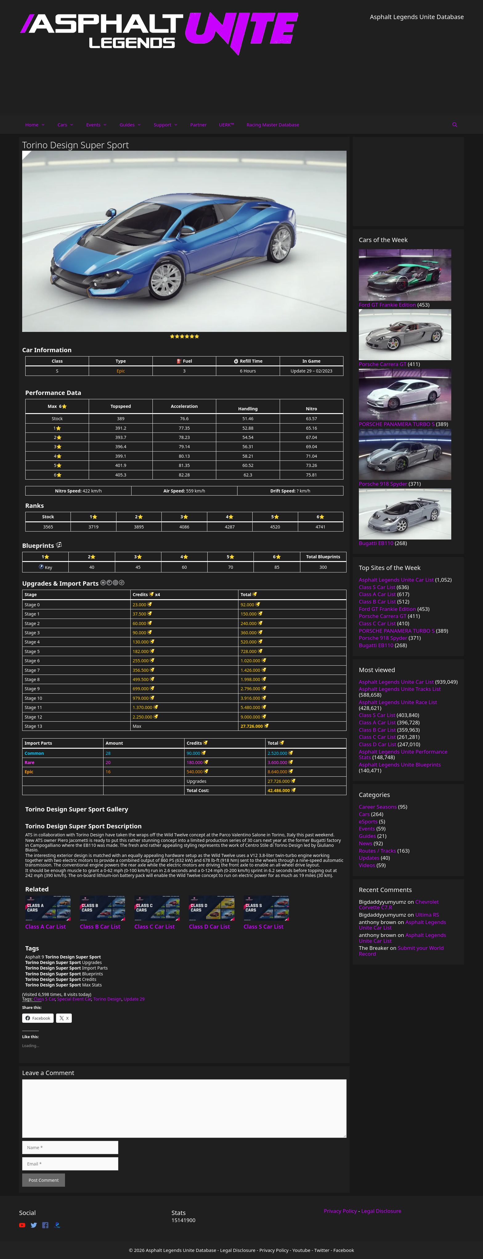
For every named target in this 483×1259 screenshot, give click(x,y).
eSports (368, 821)
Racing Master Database (272, 125)
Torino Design (107, 999)
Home (38, 124)
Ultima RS (427, 914)
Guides (134, 124)
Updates (369, 857)
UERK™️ (226, 125)
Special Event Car (74, 999)
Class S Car (44, 999)
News (365, 843)
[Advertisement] (417, 64)
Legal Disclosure (381, 1210)
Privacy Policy (340, 1210)
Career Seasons (378, 806)
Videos (367, 865)
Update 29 (134, 999)
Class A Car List (45, 926)
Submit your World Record (401, 950)
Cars (69, 124)
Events (99, 124)
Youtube (301, 1250)
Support (169, 124)
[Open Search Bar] (455, 124)
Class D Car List (209, 926)
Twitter (321, 1250)
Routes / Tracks (377, 850)
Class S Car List (264, 926)
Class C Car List (154, 926)
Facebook (343, 1250)
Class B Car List (100, 926)
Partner (198, 125)
